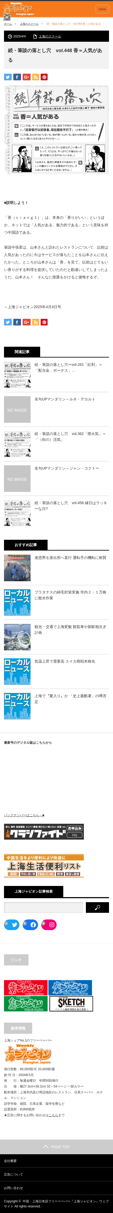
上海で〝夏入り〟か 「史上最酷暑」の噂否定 (70, 699)
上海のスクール (29, 23)
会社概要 (10, 1161)
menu (102, 9)
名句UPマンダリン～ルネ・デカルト (65, 399)
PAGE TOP (56, 1147)
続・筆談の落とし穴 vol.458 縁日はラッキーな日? (71, 506)
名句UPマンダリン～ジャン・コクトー (67, 468)
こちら (53, 1115)
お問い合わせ (13, 1188)
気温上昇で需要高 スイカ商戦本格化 (65, 661)
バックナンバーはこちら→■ (24, 815)
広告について (13, 1174)
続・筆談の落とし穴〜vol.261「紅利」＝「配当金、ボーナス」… (68, 367)
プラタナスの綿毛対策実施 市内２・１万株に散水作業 (70, 595)
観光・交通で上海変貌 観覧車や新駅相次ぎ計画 (70, 630)
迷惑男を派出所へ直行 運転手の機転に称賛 (70, 557)
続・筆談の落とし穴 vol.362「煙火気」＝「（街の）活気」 (70, 437)
